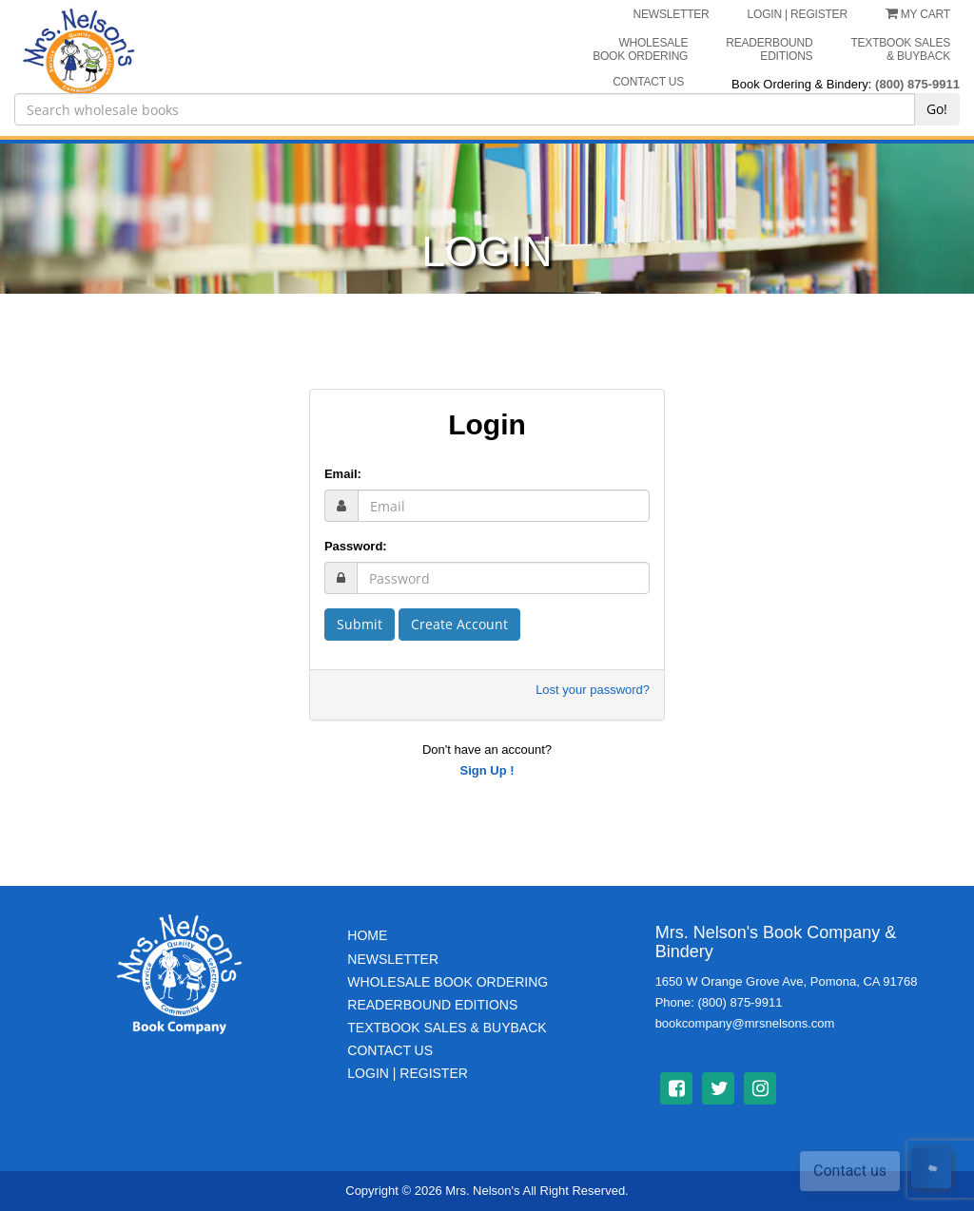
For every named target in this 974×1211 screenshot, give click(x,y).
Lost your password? (593, 689)
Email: (342, 474)
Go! (936, 109)
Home (367, 935)
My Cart (918, 14)
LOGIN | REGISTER (797, 14)
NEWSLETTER (671, 14)
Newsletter (392, 959)
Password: (355, 546)
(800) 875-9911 (917, 84)
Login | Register (407, 1073)
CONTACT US (648, 81)
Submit (359, 624)
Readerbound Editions (769, 49)
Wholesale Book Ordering (640, 49)
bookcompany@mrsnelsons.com (745, 1023)
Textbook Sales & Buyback (900, 49)
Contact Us (390, 1050)
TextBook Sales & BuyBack (446, 1027)
